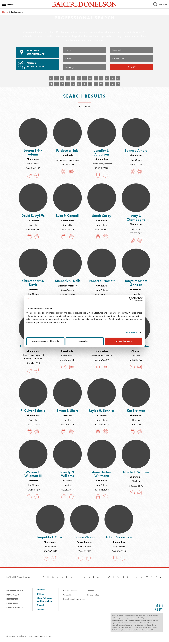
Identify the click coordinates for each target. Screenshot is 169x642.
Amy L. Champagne (136, 217)
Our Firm (41, 589)
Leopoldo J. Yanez (50, 537)
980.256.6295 (136, 485)
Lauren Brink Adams (33, 152)
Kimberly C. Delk (67, 280)
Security (90, 590)
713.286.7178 (67, 424)
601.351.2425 (136, 359)
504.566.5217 (33, 489)
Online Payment (69, 590)
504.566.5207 (102, 359)
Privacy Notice (93, 594)
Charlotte (136, 481)
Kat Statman (136, 410)
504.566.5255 (33, 168)
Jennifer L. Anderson (101, 152)
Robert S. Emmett (102, 280)
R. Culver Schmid (33, 410)
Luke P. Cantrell (67, 215)
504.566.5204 (136, 164)
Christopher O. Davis (33, 282)
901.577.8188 (67, 229)
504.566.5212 (50, 551)
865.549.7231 (33, 229)
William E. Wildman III (33, 474)
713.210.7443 (136, 424)
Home (5, 11)
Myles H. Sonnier (101, 410)
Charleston (37, 358)
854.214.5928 (33, 363)
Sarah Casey (101, 215)
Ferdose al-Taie (67, 150)
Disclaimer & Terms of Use (74, 599)
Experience (12, 603)
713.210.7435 (67, 489)
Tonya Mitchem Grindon (136, 282)
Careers (41, 609)
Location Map (37, 52)
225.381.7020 (102, 168)
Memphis (67, 225)
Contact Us (67, 594)
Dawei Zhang (84, 537)
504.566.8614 (102, 229)
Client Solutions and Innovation (44, 599)
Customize (84, 341)
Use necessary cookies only (45, 341)
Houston (108, 163)
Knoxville (33, 225)
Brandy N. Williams (67, 474)
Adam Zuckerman (118, 537)
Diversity (41, 605)
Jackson (136, 228)
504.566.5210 (119, 551)
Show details (131, 333)
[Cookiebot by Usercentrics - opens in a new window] (131, 299)
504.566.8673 (102, 424)
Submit (131, 67)
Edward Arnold (136, 150)
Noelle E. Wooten (136, 472)
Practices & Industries (12, 596)
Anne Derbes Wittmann (101, 474)
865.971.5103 (33, 424)
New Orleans (33, 163)
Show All (37, 63)
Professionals (14, 590)
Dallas (59, 159)
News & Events (14, 607)
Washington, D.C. (71, 159)
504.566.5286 (102, 489)
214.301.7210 (67, 164)
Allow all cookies (123, 341)
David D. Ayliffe (33, 215)
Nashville (136, 294)
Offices (40, 594)
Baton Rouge (97, 163)
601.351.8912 (136, 233)
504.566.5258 (67, 359)
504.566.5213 (84, 551)
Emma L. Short (67, 410)
